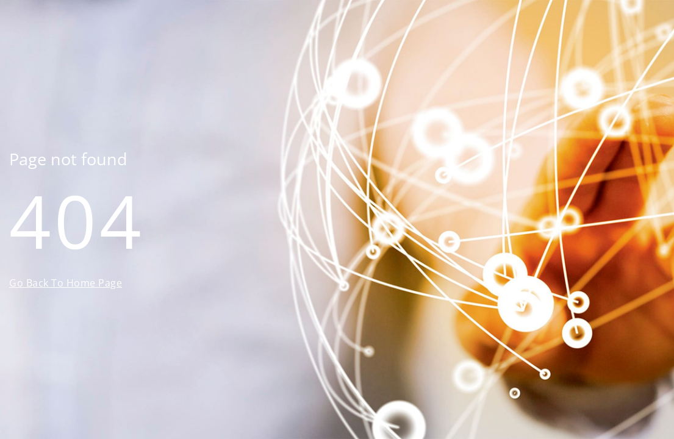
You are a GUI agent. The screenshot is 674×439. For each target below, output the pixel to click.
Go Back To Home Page (65, 283)
